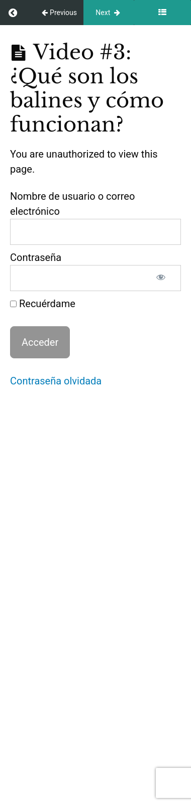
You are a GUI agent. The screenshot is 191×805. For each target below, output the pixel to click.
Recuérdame (42, 304)
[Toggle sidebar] (162, 12)
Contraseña (35, 257)
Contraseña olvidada (56, 381)
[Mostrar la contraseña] (160, 278)
